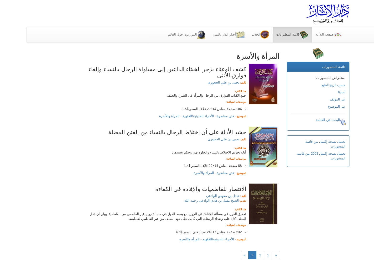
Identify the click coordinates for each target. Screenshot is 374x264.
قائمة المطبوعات (266, 35)
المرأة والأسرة (143, 116)
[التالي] (218, 255)
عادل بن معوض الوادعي (196, 196)
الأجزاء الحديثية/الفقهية (171, 116)
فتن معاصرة (199, 116)
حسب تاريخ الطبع (307, 85)
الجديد (233, 35)
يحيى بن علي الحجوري (197, 82)
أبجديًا (315, 92)
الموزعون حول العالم (160, 35)
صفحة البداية (302, 35)
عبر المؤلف (311, 99)
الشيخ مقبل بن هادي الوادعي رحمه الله (185, 200)
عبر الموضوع (310, 106)
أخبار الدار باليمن (202, 35)
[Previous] (249, 255)
